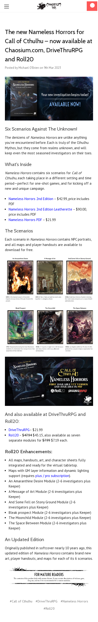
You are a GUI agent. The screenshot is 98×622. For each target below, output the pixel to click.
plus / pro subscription (52, 475)
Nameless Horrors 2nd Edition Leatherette (40, 209)
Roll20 (14, 435)
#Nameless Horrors (74, 601)
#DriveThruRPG (46, 601)
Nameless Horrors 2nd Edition (31, 199)
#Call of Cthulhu (21, 601)
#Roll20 (49, 608)
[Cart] (92, 6)
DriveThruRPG (19, 430)
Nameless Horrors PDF (25, 220)
